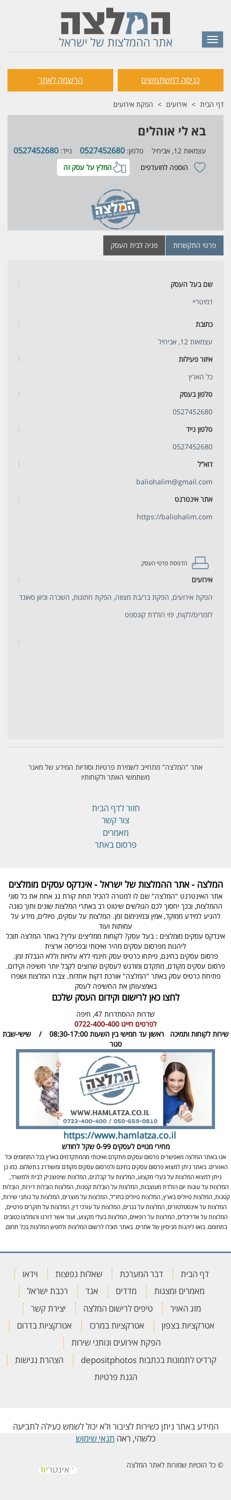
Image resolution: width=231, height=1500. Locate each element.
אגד (91, 1291)
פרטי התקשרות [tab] (194, 245)
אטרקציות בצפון (188, 1325)
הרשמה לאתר (60, 79)
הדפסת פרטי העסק (164, 563)
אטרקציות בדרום (44, 1325)
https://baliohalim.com (175, 516)
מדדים (126, 1291)
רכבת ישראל (47, 1291)
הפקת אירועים (133, 104)
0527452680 (102, 150)
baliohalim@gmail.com (174, 481)
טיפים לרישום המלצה (118, 1308)
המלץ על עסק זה (87, 167)
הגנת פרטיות (115, 1377)
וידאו (30, 1274)
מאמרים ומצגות (179, 1291)
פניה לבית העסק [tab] (134, 245)
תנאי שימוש (95, 1438)
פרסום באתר (116, 844)
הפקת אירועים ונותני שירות (116, 1342)
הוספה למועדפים (164, 167)
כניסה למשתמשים (170, 79)
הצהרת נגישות (39, 1360)
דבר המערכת (141, 1274)
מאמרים (116, 832)
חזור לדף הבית (116, 808)
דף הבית (212, 104)
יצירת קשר (48, 1308)
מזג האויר (185, 1308)
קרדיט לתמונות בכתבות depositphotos (149, 1360)
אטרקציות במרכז (116, 1325)
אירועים (176, 104)
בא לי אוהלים (172, 130)
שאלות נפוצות (78, 1274)
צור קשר (115, 820)
